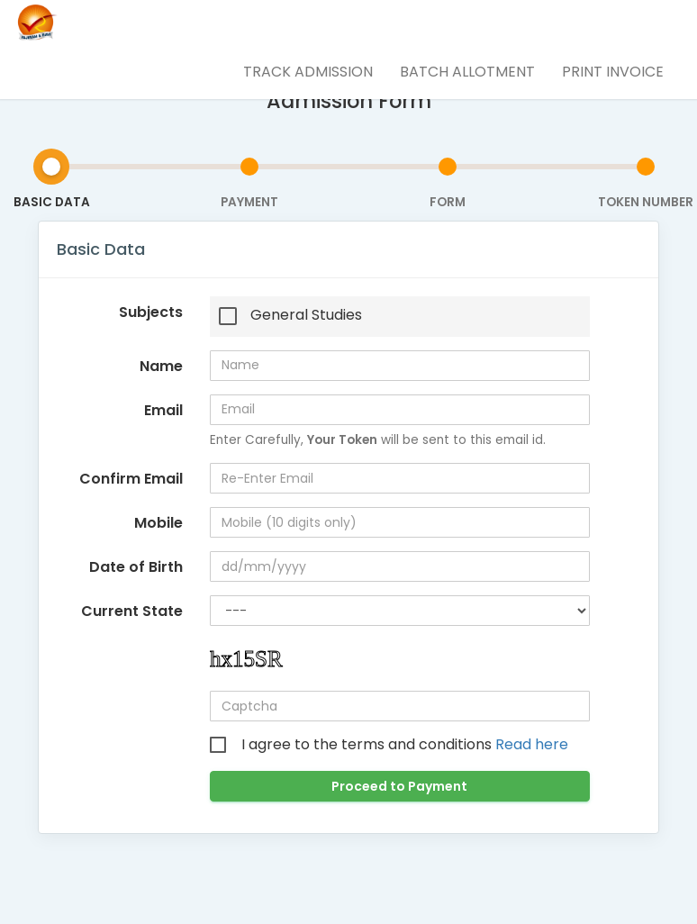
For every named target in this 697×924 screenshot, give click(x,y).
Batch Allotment (467, 71)
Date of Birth (136, 567)
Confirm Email (131, 478)
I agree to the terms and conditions (404, 745)
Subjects (151, 312)
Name (161, 366)
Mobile (158, 522)
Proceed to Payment (399, 786)
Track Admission (308, 71)
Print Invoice (613, 71)
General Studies (306, 315)
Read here (531, 744)
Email (163, 410)
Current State (132, 611)
